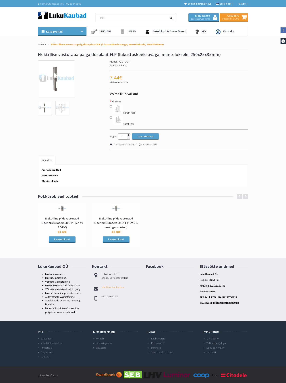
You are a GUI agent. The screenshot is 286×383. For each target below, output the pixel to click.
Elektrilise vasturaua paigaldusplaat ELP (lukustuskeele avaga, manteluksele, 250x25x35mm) (107, 44)
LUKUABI (45, 356)
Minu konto (212, 338)
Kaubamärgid (158, 338)
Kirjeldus (47, 160)
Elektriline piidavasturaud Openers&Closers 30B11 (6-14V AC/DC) (62, 223)
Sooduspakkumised (162, 352)
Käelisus (116, 101)
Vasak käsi (123, 123)
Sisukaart (101, 347)
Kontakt (100, 338)
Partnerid (156, 347)
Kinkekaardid (158, 343)
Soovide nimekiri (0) (199, 3)
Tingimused (47, 352)
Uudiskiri (211, 352)
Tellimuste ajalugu (216, 343)
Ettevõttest (46, 338)
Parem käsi (124, 112)
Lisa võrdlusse (148, 144)
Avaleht (42, 44)
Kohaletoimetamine (51, 343)
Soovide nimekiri (215, 347)
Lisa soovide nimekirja (123, 144)
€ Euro (243, 3)
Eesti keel (224, 3)
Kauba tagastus (104, 343)
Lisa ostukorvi (62, 239)
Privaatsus (46, 347)
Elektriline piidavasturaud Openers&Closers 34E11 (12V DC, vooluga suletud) (116, 223)
